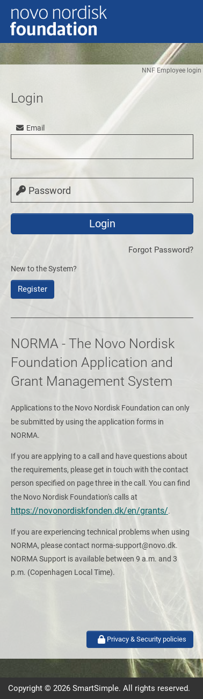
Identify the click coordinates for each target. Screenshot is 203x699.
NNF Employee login (171, 70)
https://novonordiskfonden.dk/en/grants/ (89, 511)
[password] (102, 190)
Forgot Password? (160, 250)
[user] (102, 146)
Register (32, 289)
